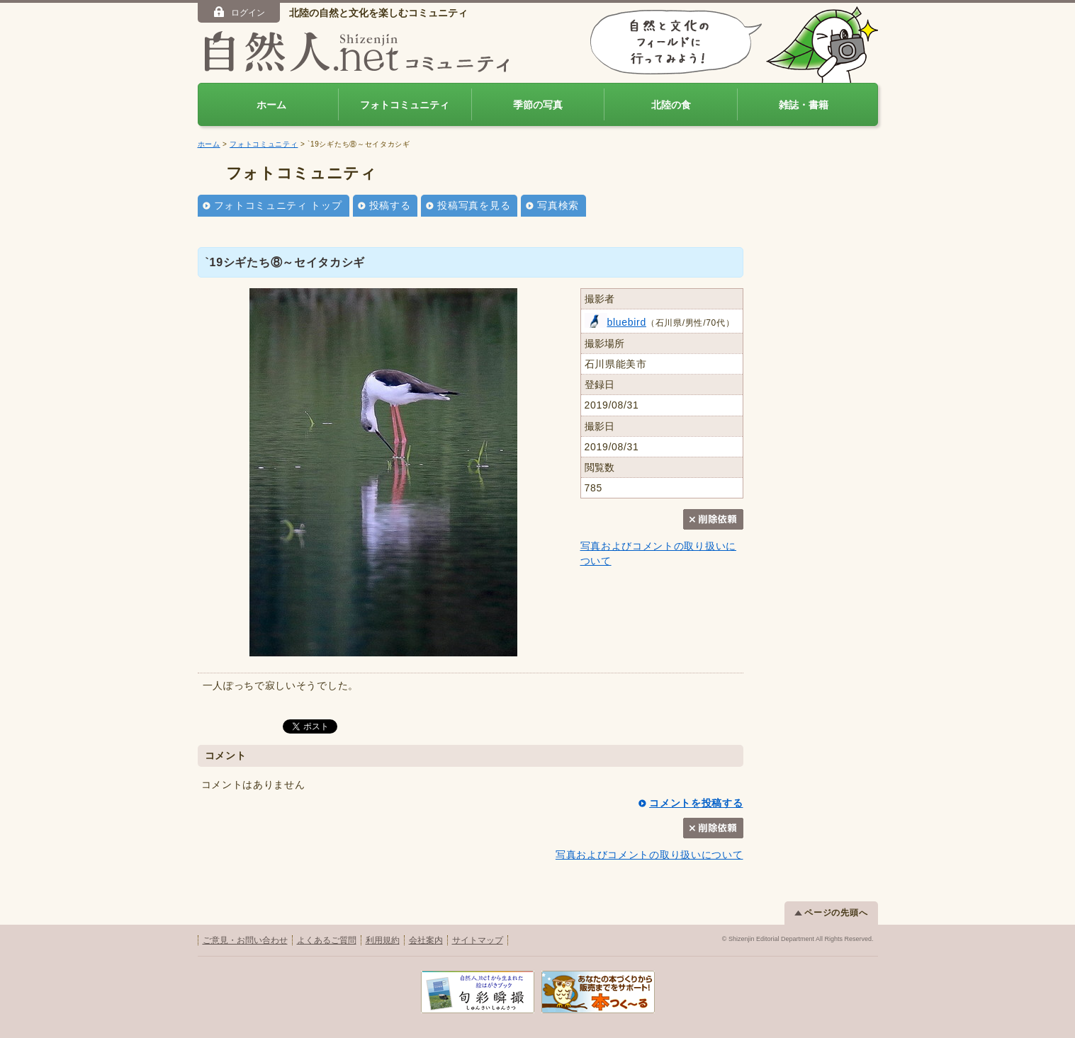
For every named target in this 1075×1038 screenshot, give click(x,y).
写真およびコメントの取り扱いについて (649, 854)
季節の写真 (538, 104)
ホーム (271, 104)
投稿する (390, 205)
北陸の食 (671, 104)
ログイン (238, 12)
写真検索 (558, 205)
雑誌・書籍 (803, 104)
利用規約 (383, 940)
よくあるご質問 (326, 940)
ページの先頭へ (831, 913)
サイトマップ (477, 940)
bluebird (615, 322)
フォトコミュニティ (404, 104)
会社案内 (426, 940)
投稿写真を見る (473, 205)
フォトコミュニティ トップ (278, 205)
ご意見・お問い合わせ (245, 940)
